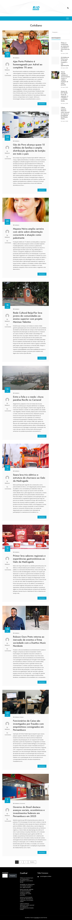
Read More (42, 104)
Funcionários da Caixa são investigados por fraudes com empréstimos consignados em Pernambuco (28, 725)
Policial (21, 717)
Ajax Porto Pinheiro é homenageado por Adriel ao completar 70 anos (27, 64)
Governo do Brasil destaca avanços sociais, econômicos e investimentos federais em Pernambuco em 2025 (29, 811)
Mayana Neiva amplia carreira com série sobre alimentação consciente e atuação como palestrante (28, 233)
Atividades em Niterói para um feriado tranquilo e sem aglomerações (65, 61)
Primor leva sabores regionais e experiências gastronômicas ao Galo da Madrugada (29, 558)
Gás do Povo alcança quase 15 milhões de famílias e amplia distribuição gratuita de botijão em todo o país (29, 149)
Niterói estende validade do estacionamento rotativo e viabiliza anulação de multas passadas (65, 78)
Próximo (32, 862)
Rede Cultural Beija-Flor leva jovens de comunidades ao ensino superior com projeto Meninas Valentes (27, 317)
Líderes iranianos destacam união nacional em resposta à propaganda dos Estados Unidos (65, 113)
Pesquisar (5, 873)
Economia (22, 803)
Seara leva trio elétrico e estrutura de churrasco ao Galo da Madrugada (29, 478)
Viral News (36, 917)
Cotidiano (16, 58)
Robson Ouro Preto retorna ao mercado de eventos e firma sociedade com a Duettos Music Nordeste (29, 641)
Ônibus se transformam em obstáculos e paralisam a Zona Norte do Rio (65, 47)
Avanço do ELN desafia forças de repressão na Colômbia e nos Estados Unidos (64, 96)
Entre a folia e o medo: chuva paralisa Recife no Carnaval (28, 398)
